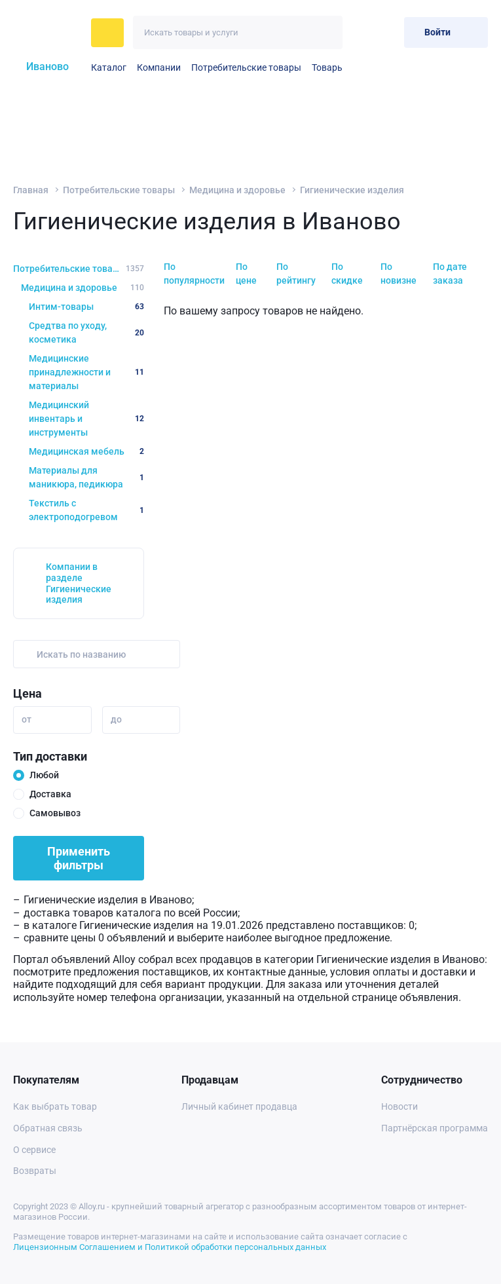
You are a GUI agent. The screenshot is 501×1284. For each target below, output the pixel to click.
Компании (159, 67)
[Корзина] (388, 32)
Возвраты (34, 1170)
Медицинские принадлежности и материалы (86, 372)
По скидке (347, 273)
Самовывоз (55, 813)
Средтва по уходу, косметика (86, 332)
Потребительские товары (246, 67)
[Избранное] (361, 32)
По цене (246, 273)
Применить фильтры (78, 858)
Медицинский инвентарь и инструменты (86, 419)
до (116, 719)
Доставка (50, 794)
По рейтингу (296, 273)
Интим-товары (86, 306)
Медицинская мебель (86, 451)
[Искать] (326, 32)
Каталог (108, 67)
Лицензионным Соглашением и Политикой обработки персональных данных (169, 1247)
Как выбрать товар (55, 1106)
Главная (30, 190)
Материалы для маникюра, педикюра (86, 477)
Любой (44, 775)
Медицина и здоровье (237, 190)
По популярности (194, 273)
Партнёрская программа (434, 1128)
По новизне (398, 273)
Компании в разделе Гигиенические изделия (78, 583)
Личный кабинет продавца (239, 1106)
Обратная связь (48, 1128)
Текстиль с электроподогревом (86, 510)
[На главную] (48, 33)
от (26, 719)
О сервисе (34, 1149)
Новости (399, 1106)
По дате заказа (450, 273)
